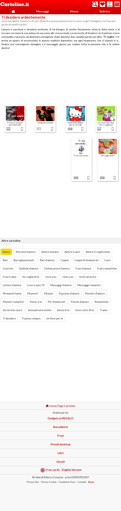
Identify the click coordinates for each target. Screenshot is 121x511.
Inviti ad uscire (87, 276)
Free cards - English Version (61, 470)
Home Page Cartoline (60, 405)
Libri (61, 453)
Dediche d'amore (29, 268)
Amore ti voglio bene (98, 251)
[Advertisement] (60, 78)
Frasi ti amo (9, 276)
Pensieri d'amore (95, 293)
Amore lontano (50, 251)
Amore (6, 251)
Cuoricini (8, 268)
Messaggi (42, 11)
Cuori (107, 260)
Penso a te (36, 301)
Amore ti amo (72, 251)
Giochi (60, 461)
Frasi (60, 435)
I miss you (67, 276)
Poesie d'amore (80, 301)
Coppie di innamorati (86, 260)
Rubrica (105, 11)
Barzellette (60, 426)
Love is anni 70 (36, 285)
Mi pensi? (32, 293)
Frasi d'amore (83, 268)
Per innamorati (56, 301)
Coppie (64, 260)
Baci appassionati (23, 260)
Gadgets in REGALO (60, 418)
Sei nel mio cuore (12, 310)
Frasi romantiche (107, 268)
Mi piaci (48, 293)
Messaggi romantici (89, 285)
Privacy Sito (33, 482)
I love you (50, 276)
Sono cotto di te (84, 310)
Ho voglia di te (30, 276)
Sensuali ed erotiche (39, 310)
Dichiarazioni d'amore (57, 268)
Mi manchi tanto (12, 293)
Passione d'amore (69, 293)
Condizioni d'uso (67, 482)
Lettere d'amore (12, 285)
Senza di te (63, 310)
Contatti (81, 482)
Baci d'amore (47, 260)
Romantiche (101, 301)
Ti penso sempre (31, 318)
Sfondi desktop (60, 444)
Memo (74, 11)
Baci (5, 260)
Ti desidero (9, 318)
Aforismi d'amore (26, 251)
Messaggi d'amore (61, 285)
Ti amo (104, 310)
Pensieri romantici (13, 301)
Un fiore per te (54, 318)
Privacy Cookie (49, 482)
